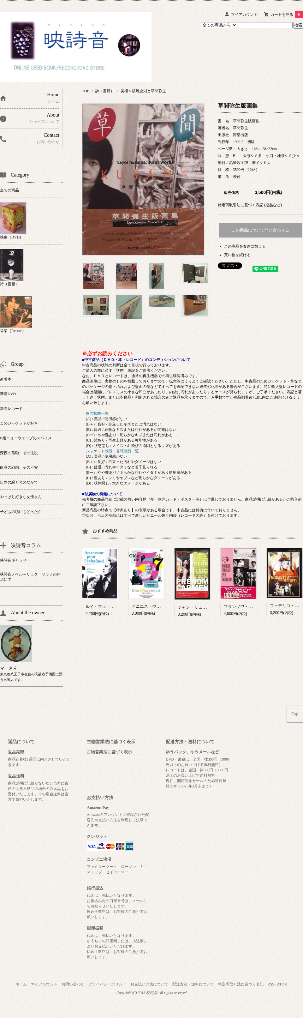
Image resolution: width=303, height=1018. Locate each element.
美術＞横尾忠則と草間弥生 (143, 91)
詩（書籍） (104, 91)
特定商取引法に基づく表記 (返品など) (250, 205)
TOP (85, 91)
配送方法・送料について (193, 984)
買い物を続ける (237, 255)
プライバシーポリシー (107, 984)
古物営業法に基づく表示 (109, 752)
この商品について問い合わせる (260, 230)
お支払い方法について (149, 984)
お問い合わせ (73, 984)
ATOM (282, 984)
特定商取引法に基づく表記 (241, 984)
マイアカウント (244, 14)
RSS (271, 984)
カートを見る (286, 14)
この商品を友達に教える (245, 246)
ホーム (21, 984)
